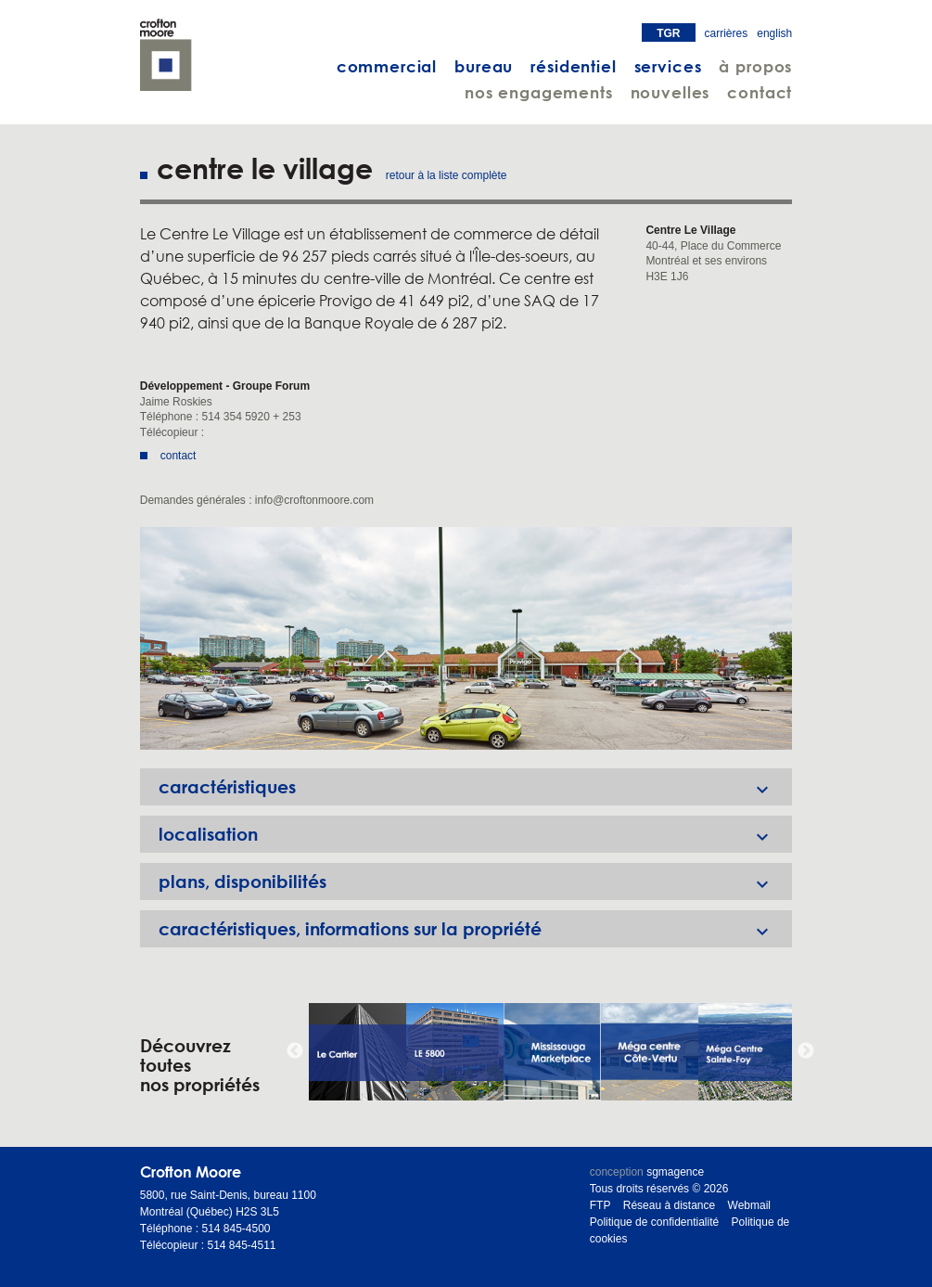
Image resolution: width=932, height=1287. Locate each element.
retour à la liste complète (446, 175)
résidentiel (573, 66)
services (668, 66)
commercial (387, 66)
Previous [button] (295, 1051)
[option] (466, 638)
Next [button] (806, 1051)
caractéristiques (476, 786)
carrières (726, 33)
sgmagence (675, 1171)
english (774, 33)
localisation (476, 834)
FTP (600, 1205)
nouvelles (670, 92)
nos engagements (539, 92)
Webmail (749, 1205)
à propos (755, 66)
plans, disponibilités (476, 881)
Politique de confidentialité (654, 1222)
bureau (483, 66)
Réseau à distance (669, 1205)
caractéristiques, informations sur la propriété (476, 928)
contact (759, 92)
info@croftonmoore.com (314, 500)
